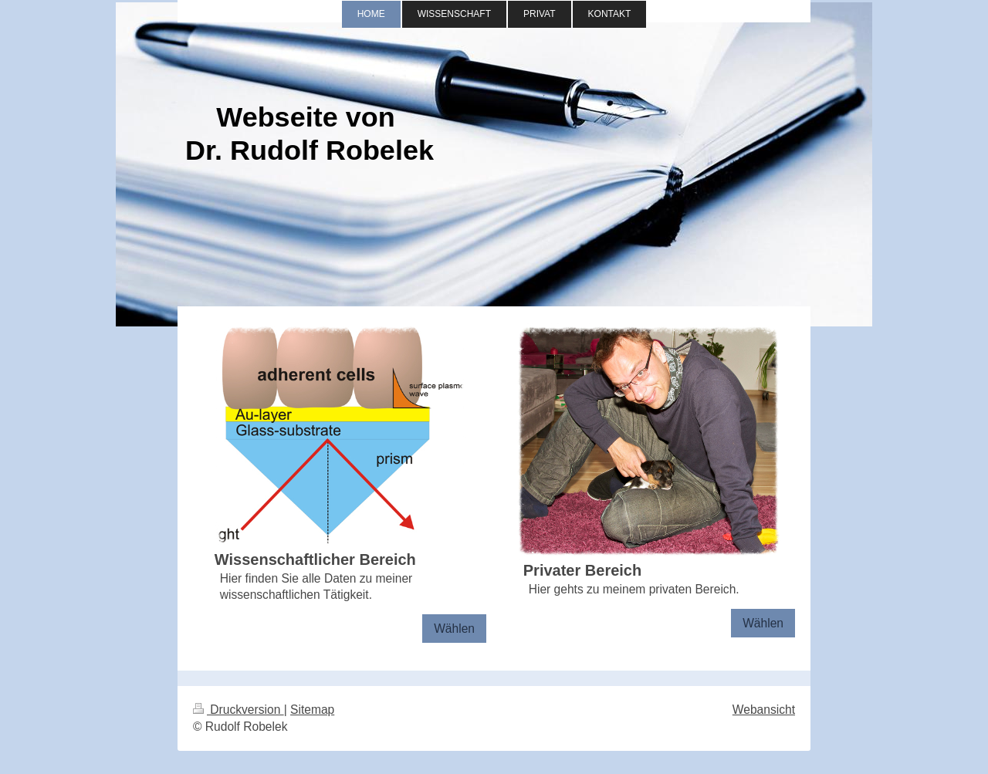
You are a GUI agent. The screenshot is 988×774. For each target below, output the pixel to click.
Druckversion (238, 709)
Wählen (454, 628)
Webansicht (764, 709)
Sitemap (312, 709)
